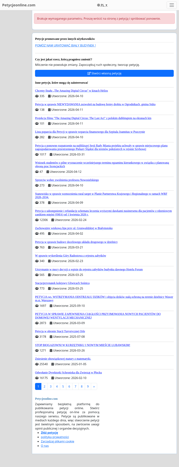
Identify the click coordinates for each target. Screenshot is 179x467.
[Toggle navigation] (172, 5)
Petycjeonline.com (18, 5)
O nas (45, 446)
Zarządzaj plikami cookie (57, 441)
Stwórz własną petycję (104, 73)
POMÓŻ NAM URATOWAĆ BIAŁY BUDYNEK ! (65, 45)
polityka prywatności (55, 437)
